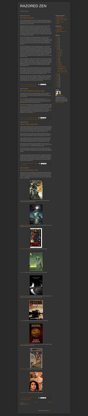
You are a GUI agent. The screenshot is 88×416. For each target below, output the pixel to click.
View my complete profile (60, 102)
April (58, 61)
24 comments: (35, 117)
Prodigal (21, 320)
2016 (58, 48)
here (33, 112)
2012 (58, 78)
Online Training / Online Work (29, 124)
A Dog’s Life (22, 272)
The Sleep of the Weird (27, 18)
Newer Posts (22, 402)
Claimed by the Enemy (24, 392)
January (59, 65)
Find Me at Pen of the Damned (61, 18)
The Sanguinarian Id (23, 105)
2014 (58, 75)
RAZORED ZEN (33, 6)
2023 (58, 38)
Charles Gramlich (60, 95)
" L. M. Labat (25, 119)
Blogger (48, 410)
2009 (58, 82)
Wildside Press (59, 30)
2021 (58, 41)
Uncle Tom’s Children (24, 248)
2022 (58, 39)
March (59, 62)
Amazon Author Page (60, 27)
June (58, 58)
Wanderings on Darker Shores (25, 225)
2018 (58, 45)
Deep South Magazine (34, 119)
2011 (58, 79)
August (59, 55)
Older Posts (50, 402)
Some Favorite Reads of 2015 (29, 170)
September (59, 53)
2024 (58, 36)
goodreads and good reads (27, 399)
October (59, 52)
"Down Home (29, 119)
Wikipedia (58, 23)
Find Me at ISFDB (59, 17)
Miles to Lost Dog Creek (24, 200)
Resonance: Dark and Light (25, 295)
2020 (58, 42)
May (58, 59)
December (59, 49)
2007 (58, 85)
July (58, 56)
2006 (58, 86)
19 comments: (35, 163)
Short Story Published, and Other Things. (32, 91)
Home (36, 402)
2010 (58, 81)
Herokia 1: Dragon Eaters (24, 344)
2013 (58, 76)
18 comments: (35, 84)
